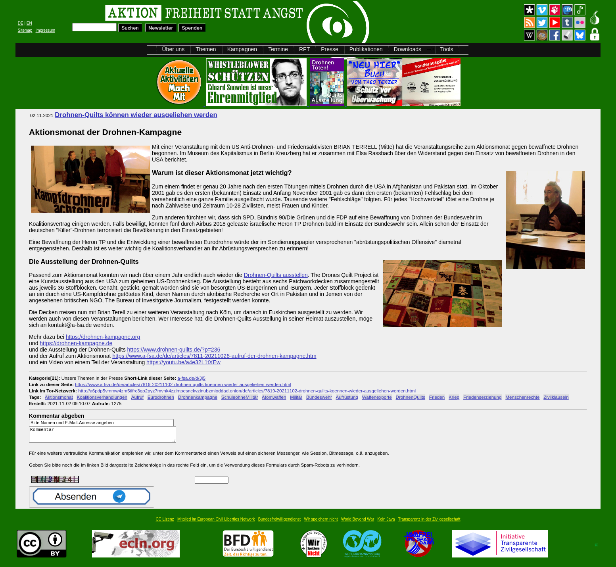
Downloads (407, 49)
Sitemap (25, 30)
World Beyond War (357, 523)
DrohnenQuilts (411, 397)
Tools (446, 49)
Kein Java (386, 523)
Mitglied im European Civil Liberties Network (216, 523)
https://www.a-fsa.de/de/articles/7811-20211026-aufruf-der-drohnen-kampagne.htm (214, 356)
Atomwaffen (274, 397)
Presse (329, 49)
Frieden (437, 397)
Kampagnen (242, 49)
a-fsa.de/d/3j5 (191, 378)
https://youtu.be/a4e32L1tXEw (183, 362)
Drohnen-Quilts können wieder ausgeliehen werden (136, 115)
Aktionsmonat (59, 397)
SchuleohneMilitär (239, 397)
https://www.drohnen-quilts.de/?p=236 (174, 349)
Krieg (454, 397)
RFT (304, 49)
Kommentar (104, 436)
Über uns (173, 49)
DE (20, 23)
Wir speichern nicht (321, 523)
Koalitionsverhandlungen (102, 397)
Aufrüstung (347, 397)
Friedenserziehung (482, 397)
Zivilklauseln (555, 397)
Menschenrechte (522, 397)
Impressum (45, 30)
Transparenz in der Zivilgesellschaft (429, 523)
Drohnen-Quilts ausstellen (276, 275)
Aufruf (137, 397)
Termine (278, 49)
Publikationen (366, 49)
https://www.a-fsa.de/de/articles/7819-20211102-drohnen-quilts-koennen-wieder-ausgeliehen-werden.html (183, 384)
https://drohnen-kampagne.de (76, 343)
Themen (206, 49)
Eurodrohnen (161, 397)
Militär (296, 397)
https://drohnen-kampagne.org (103, 337)
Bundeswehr (319, 397)
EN (29, 23)
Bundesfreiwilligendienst (279, 523)
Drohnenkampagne (197, 397)
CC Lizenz (164, 523)
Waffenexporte (377, 397)
